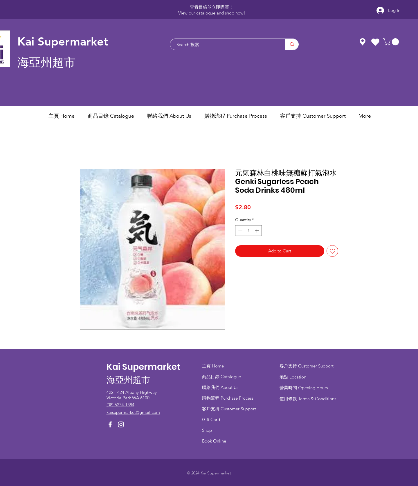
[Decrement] (239, 230)
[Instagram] (121, 424)
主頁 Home (213, 366)
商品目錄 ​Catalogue (222, 376)
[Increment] (257, 230)
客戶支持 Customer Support (229, 409)
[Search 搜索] (224, 44)
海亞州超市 (46, 62)
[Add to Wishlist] (332, 251)
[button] (392, 41)
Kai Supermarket (62, 41)
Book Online (214, 441)
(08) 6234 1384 (120, 404)
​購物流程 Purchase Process (227, 398)
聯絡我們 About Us (220, 387)
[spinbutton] (248, 230)
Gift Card (211, 419)
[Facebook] (110, 424)
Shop (207, 430)
